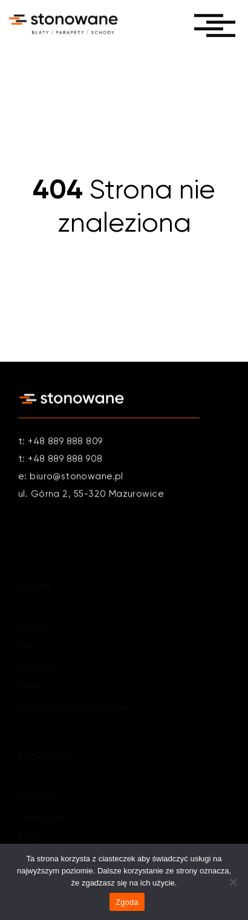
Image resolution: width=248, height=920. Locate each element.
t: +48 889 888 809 (60, 441)
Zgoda (127, 902)
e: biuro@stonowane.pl (70, 476)
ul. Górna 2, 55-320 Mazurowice (91, 494)
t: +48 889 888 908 (60, 459)
